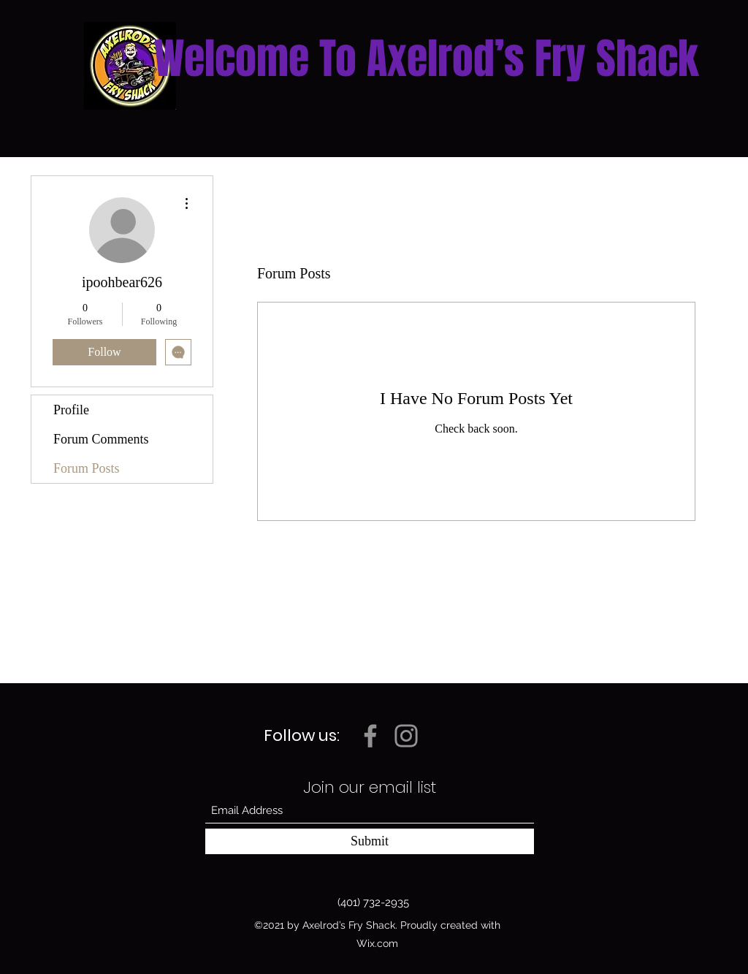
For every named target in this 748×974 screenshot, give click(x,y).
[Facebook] (370, 735)
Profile (71, 410)
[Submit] (369, 841)
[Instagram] (406, 735)
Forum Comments (101, 439)
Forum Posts (86, 468)
